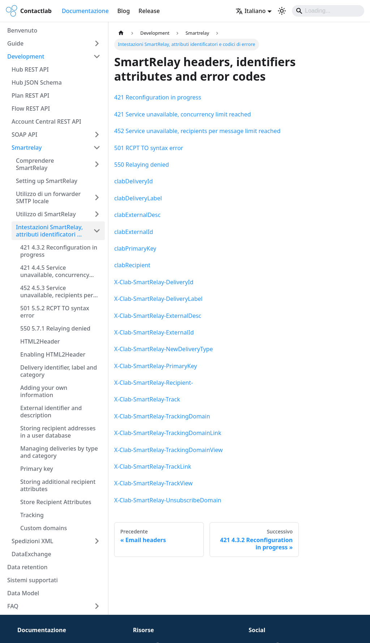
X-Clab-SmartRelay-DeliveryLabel (158, 299)
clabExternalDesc (137, 215)
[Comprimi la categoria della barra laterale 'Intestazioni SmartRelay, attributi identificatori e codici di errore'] (97, 230)
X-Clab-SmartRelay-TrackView (153, 483)
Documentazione (85, 11)
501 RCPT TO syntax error (148, 148)
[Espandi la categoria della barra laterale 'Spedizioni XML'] (97, 541)
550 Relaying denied (141, 165)
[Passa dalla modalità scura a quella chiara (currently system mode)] (282, 11)
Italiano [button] (251, 11)
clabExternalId (133, 232)
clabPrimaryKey (135, 248)
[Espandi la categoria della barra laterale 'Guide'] (97, 43)
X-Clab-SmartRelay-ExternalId (154, 332)
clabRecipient (132, 265)
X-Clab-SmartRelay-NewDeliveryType (163, 349)
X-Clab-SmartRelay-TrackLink (152, 466)
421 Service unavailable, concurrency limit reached (182, 114)
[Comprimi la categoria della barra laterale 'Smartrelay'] (97, 147)
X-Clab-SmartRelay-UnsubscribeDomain (167, 500)
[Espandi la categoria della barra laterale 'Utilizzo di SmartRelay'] (97, 214)
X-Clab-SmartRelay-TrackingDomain (162, 416)
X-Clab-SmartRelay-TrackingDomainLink (167, 433)
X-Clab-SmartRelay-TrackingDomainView (168, 450)
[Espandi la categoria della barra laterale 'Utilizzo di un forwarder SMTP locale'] (97, 197)
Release (149, 11)
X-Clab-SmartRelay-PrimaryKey (155, 366)
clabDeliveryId (133, 181)
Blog (123, 11)
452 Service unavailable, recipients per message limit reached (197, 131)
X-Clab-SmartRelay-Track (147, 399)
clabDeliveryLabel (138, 198)
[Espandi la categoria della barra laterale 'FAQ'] (97, 606)
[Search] (328, 11)
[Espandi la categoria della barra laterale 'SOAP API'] (97, 134)
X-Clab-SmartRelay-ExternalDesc (157, 316)
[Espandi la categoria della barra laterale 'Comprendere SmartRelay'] (97, 164)
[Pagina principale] (121, 33)
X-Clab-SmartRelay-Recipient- (153, 383)
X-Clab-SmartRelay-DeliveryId (153, 282)
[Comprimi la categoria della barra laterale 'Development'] (97, 56)
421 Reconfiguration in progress (157, 97)
